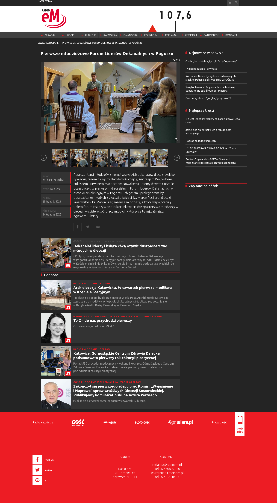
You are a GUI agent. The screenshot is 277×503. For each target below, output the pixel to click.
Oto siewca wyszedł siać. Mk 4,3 (94, 326)
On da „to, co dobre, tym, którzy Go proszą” (211, 61)
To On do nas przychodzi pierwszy (102, 320)
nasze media (45, 1)
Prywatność (219, 422)
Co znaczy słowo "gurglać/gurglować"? (208, 98)
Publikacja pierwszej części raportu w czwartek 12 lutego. (110, 400)
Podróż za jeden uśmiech (200, 140)
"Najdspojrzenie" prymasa (201, 68)
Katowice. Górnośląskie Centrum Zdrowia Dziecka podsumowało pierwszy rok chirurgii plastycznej (116, 355)
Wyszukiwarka (236, 3)
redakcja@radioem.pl (167, 464)
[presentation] (51, 486)
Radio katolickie (43, 422)
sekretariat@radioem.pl (167, 473)
